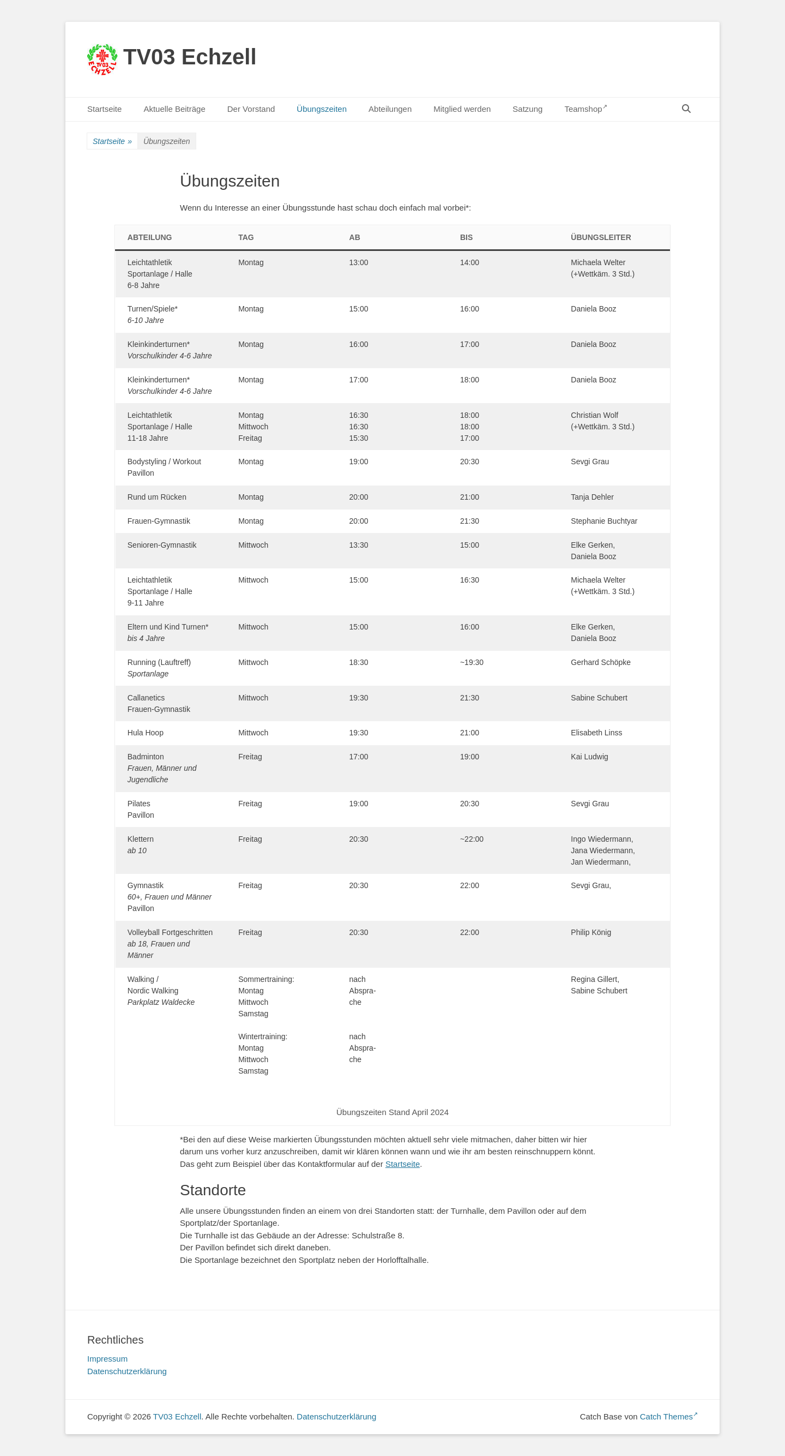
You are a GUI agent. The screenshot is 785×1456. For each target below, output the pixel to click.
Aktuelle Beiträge (174, 108)
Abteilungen (390, 108)
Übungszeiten (322, 108)
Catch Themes (669, 1416)
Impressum (107, 1358)
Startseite (104, 108)
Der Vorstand (251, 108)
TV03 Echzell (190, 57)
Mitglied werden (462, 108)
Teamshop (585, 108)
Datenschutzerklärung (127, 1371)
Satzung (527, 108)
